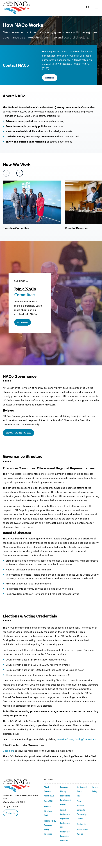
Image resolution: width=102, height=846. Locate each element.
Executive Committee (16, 228)
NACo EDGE (48, 801)
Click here (8, 750)
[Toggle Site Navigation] (96, 8)
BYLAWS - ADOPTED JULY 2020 (18, 432)
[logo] (16, 13)
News (79, 795)
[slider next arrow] (19, 173)
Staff (46, 815)
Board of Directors (76, 228)
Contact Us (49, 77)
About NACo (49, 795)
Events (63, 804)
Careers (80, 818)
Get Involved (22, 322)
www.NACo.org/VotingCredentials (76, 739)
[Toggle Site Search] (87, 8)
